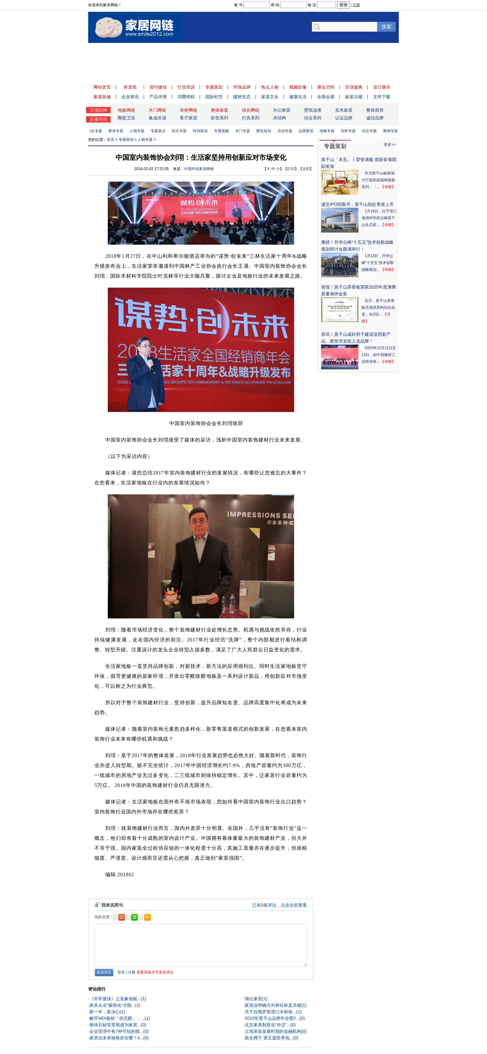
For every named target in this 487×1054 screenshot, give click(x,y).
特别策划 (201, 131)
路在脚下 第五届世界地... (269, 1037)
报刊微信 (158, 87)
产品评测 (158, 96)
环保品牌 (242, 87)
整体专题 (117, 131)
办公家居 (281, 110)
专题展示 (159, 131)
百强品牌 (98, 110)
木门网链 (157, 110)
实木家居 (344, 110)
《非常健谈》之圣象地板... (115, 998)
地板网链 (126, 110)
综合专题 (96, 131)
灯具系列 (250, 117)
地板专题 (328, 131)
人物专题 (138, 131)
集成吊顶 (157, 117)
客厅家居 (188, 117)
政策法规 (353, 96)
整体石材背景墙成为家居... (115, 1024)
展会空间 (326, 87)
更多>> (390, 144)
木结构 (279, 117)
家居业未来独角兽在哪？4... (116, 1037)
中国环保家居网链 (199, 169)
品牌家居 (307, 131)
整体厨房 (375, 110)
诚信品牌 (375, 117)
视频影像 (298, 87)
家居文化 (270, 96)
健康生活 (298, 96)
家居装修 (102, 96)
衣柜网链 (188, 110)
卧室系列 (219, 117)
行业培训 (186, 87)
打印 (291, 169)
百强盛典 (353, 87)
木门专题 (244, 131)
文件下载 (381, 96)
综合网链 (250, 110)
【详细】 (387, 187)
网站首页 (102, 87)
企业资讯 (130, 96)
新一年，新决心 (104, 1011)
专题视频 (223, 131)
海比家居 (253, 998)
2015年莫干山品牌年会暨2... (272, 1018)
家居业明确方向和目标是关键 (273, 1005)
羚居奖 (130, 87)
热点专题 (180, 131)
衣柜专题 (349, 131)
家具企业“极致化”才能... (112, 1005)
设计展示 (381, 87)
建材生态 (242, 96)
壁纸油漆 (312, 110)
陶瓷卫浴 (126, 117)
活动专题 (286, 131)
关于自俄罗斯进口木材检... (270, 1011)
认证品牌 (344, 117)
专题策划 (214, 87)
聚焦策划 (265, 131)
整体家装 (219, 110)
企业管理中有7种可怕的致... (116, 1031)
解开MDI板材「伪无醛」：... (116, 1018)
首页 (110, 139)
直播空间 (98, 119)
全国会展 (326, 96)
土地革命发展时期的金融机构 (273, 1031)
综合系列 (312, 117)
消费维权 (186, 96)
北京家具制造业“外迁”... (267, 1024)
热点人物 (270, 87)
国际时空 (214, 96)
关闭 (306, 169)
